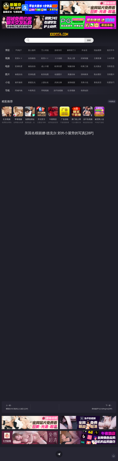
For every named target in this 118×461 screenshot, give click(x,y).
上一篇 (17, 407)
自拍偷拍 (31, 58)
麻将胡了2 (71, 50)
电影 (7, 66)
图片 (7, 74)
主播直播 (97, 58)
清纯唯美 (84, 74)
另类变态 (110, 66)
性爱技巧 (110, 82)
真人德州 (31, 50)
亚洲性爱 (18, 66)
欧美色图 (45, 74)
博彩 (7, 50)
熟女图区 (97, 74)
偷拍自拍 (31, 66)
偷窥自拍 (18, 74)
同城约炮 (18, 90)
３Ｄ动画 (58, 58)
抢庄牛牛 (110, 50)
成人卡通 (45, 66)
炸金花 (84, 50)
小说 (7, 82)
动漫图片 (58, 74)
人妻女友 (45, 82)
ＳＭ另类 (110, 58)
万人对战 (45, 50)
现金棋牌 (97, 50)
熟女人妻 (71, 58)
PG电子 (19, 50)
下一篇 (100, 407)
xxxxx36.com (59, 34)
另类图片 (110, 74)
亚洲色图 (31, 74)
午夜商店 (31, 90)
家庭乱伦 (31, 82)
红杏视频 (71, 90)
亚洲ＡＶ (18, 58)
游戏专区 (58, 50)
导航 (7, 90)
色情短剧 (84, 90)
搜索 (89, 40)
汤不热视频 (58, 90)
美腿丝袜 (71, 74)
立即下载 (75, 456)
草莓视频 (45, 90)
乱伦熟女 (97, 66)
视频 (7, 58)
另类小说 (84, 82)
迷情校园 (71, 82)
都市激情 (18, 82)
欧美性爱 (58, 66)
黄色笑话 (97, 82)
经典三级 (84, 66)
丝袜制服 (84, 58)
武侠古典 (58, 82)
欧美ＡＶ (45, 58)
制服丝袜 (71, 66)
